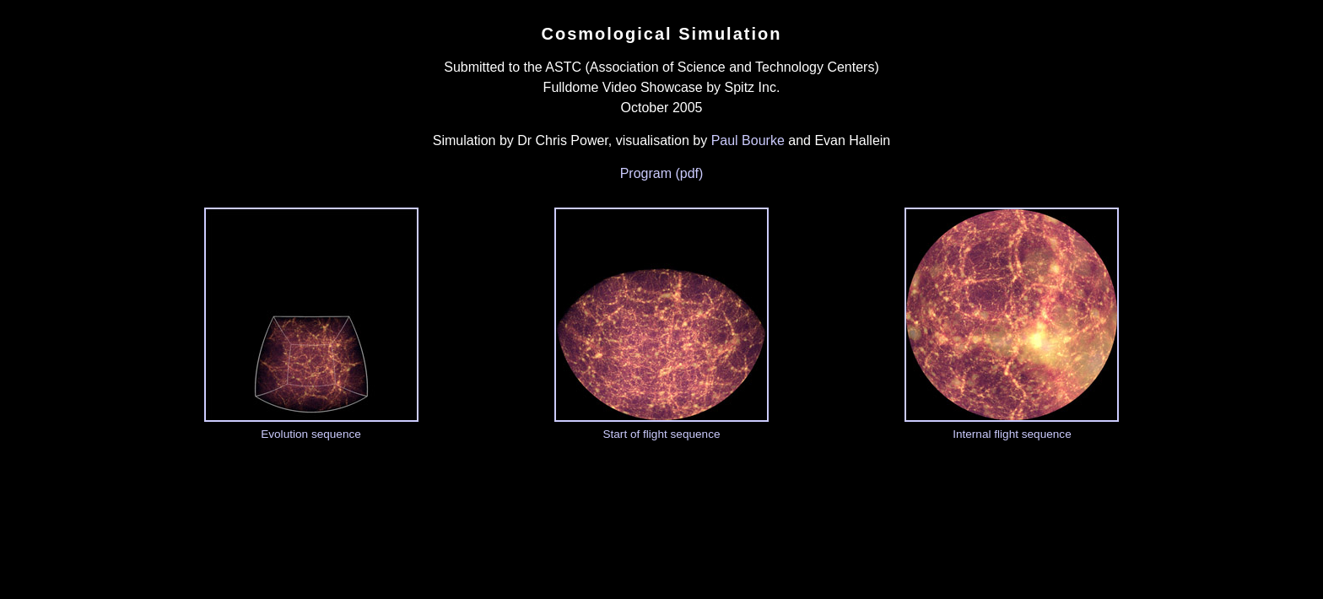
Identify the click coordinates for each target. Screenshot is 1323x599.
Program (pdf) (662, 173)
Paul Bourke (748, 140)
